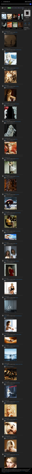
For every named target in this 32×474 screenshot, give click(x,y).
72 (29, 23)
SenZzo (5, 32)
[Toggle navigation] (2, 1)
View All (7, 12)
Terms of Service (22, 471)
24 (25, 23)
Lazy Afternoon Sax (5, 20)
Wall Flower (15, 28)
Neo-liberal (9, 20)
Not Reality (15, 20)
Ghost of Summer (5, 28)
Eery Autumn (21, 28)
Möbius (9, 28)
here (13, 33)
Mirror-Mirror (21, 20)
